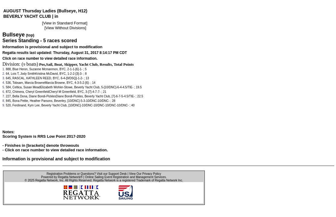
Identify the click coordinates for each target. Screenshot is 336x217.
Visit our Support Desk (112, 173)
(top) (30, 35)
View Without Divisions (65, 28)
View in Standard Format (64, 23)
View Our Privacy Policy (145, 173)
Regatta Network (46, 180)
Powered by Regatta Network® (61, 177)
